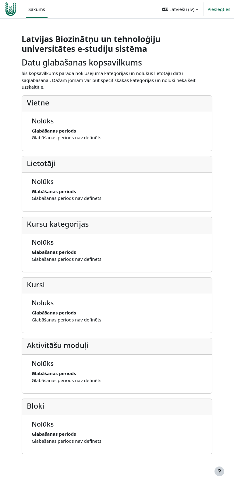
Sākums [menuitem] (36, 9)
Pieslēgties (218, 9)
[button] (180, 9)
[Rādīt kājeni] (219, 471)
